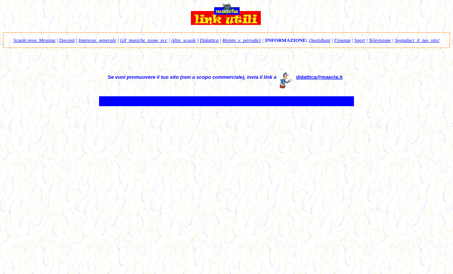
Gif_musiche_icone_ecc (143, 40)
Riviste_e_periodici (241, 40)
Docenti (67, 40)
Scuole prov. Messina (34, 40)
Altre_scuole (183, 40)
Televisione (380, 40)
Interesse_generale (97, 40)
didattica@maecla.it (319, 77)
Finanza (342, 40)
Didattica (209, 40)
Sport (359, 40)
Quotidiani (319, 40)
